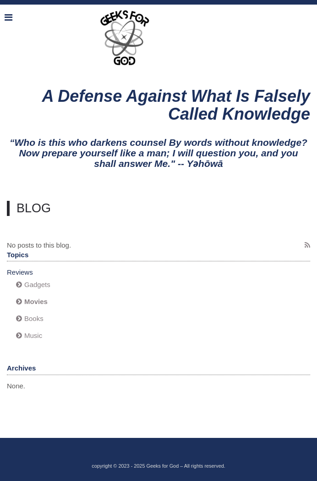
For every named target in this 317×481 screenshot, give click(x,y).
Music (33, 335)
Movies (36, 301)
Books (34, 318)
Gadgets (37, 284)
